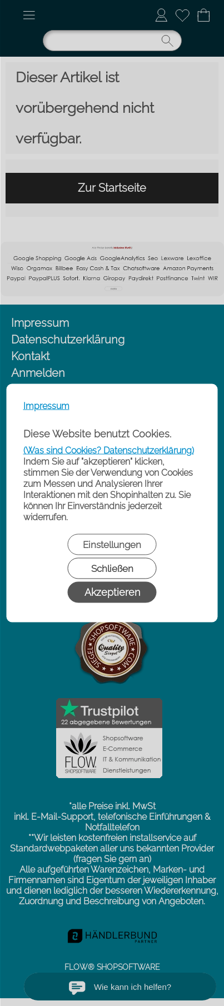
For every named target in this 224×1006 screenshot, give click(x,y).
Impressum (46, 406)
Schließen (112, 568)
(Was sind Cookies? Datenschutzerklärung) (108, 450)
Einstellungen (112, 544)
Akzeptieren (112, 592)
